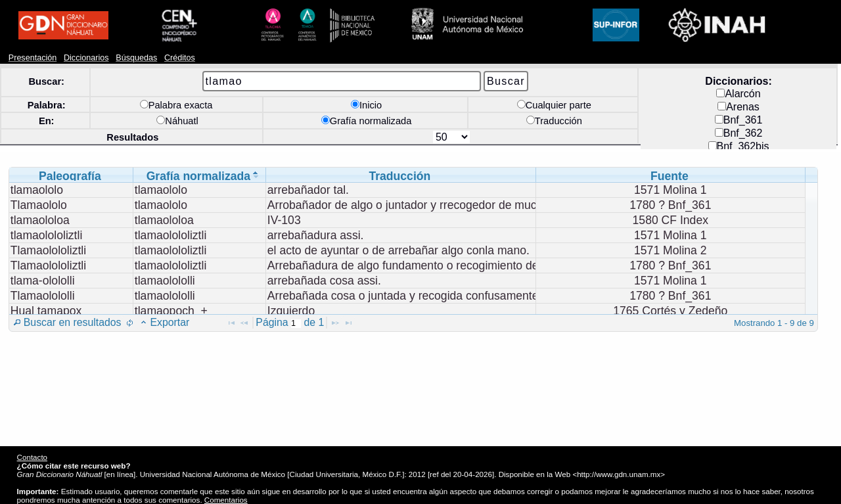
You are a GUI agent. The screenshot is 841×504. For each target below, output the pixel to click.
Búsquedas (136, 57)
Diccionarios (86, 57)
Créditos (179, 57)
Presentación (33, 57)
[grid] (407, 251)
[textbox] (296, 323)
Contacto (32, 457)
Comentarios (226, 499)
